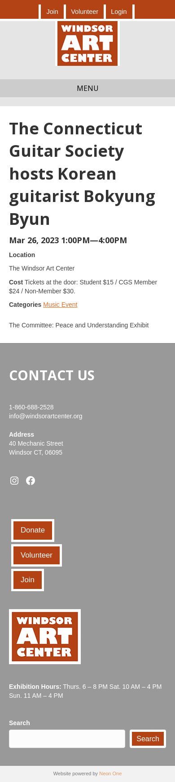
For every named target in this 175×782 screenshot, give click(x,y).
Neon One (110, 773)
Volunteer (84, 11)
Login (119, 11)
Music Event (60, 304)
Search (19, 722)
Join (52, 11)
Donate (33, 530)
